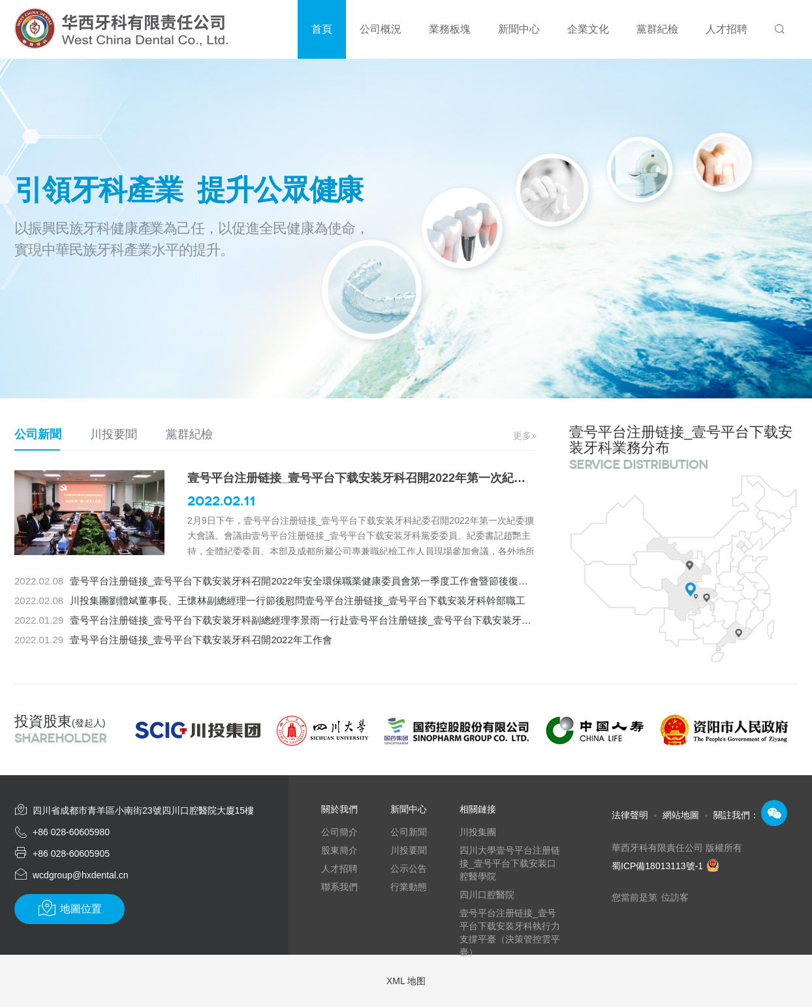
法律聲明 (630, 815)
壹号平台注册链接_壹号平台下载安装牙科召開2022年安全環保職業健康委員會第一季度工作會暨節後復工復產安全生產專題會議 (348, 580)
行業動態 (408, 887)
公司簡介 (339, 832)
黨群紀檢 (189, 434)
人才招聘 (339, 868)
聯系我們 (339, 887)
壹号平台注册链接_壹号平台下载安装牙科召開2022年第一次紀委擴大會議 (379, 478)
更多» (525, 435)
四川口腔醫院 (487, 894)
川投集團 (478, 832)
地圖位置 (69, 908)
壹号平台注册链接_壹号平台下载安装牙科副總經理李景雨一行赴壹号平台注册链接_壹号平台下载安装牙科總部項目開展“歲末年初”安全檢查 (372, 620)
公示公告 (408, 868)
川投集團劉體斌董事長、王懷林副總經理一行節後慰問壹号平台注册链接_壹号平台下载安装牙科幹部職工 (297, 600)
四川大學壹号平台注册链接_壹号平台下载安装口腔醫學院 (510, 863)
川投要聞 (113, 434)
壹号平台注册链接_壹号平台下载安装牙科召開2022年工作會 (201, 639)
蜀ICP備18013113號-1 (665, 866)
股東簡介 (339, 850)
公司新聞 (37, 434)
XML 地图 (406, 981)
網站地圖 (681, 815)
